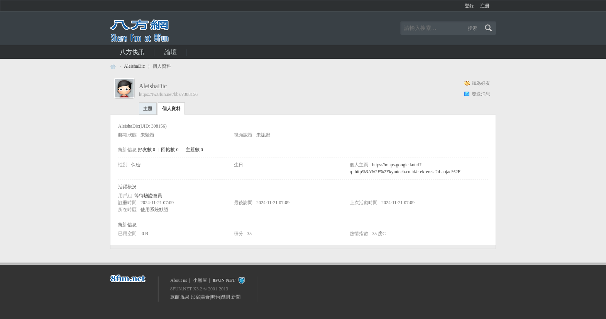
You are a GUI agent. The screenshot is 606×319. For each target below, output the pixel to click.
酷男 (225, 297)
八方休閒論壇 (113, 66)
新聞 (235, 297)
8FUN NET (224, 280)
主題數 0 (194, 149)
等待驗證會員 (148, 195)
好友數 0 (146, 149)
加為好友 (481, 83)
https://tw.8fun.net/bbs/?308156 (168, 94)
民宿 (195, 297)
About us (178, 280)
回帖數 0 (169, 149)
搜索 (472, 28)
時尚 (215, 297)
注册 (484, 6)
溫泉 (185, 297)
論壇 (170, 52)
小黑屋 (200, 280)
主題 (147, 108)
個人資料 (171, 108)
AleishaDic (134, 66)
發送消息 (481, 94)
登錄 (469, 6)
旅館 (174, 297)
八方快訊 (132, 52)
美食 (205, 297)
